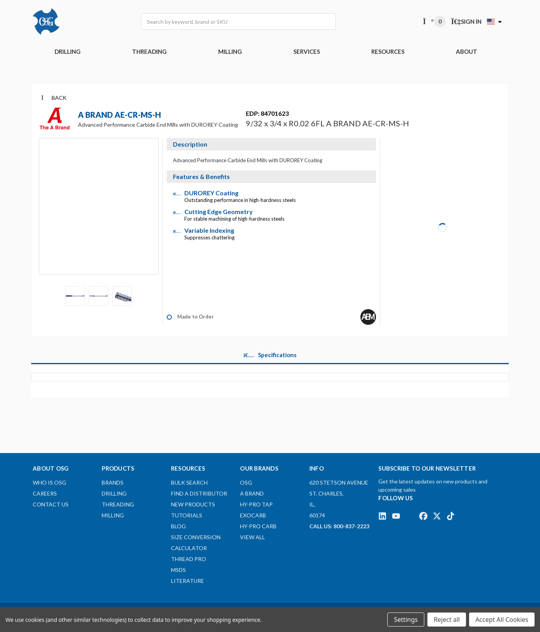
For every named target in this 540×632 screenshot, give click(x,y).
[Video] (98, 211)
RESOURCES (387, 51)
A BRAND (252, 493)
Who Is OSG (49, 482)
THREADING (149, 51)
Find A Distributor (199, 493)
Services (306, 51)
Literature (187, 580)
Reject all (447, 619)
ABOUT (466, 51)
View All (252, 537)
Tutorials (186, 515)
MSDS (178, 569)
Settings (406, 619)
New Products (193, 504)
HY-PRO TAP (256, 504)
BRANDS (113, 482)
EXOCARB (253, 515)
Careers (45, 493)
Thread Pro (188, 559)
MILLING (230, 51)
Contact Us (51, 504)
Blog (178, 526)
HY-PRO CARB (258, 526)
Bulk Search (189, 482)
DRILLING (68, 51)
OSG (246, 482)
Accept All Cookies (501, 619)
